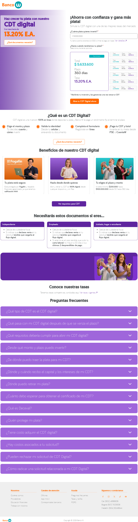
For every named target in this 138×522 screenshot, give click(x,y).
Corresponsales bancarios (51, 500)
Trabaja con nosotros (19, 504)
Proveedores (16, 497)
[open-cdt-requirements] (69, 201)
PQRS (73, 500)
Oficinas (44, 493)
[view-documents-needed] (20, 42)
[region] (103, 69)
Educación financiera (19, 500)
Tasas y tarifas (76, 497)
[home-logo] (12, 4)
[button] (123, 54)
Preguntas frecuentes (79, 493)
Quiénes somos (17, 493)
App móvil (45, 497)
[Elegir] (84, 97)
